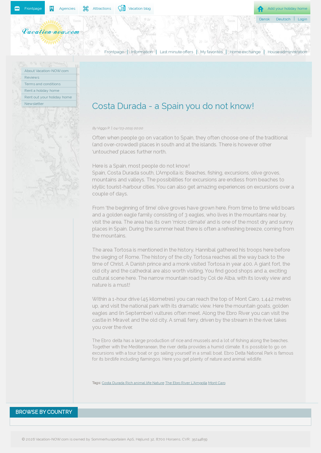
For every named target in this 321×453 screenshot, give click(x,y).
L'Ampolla (199, 383)
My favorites (211, 51)
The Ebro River (178, 383)
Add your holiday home (287, 8)
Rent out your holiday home (48, 97)
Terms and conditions (42, 84)
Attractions (102, 8)
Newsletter (34, 104)
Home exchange (245, 51)
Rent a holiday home (41, 90)
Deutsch (283, 19)
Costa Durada (113, 383)
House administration (287, 51)
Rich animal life (138, 383)
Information (142, 51)
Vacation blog (140, 8)
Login (302, 19)
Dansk (264, 19)
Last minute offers (176, 51)
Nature (158, 383)
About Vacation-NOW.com (46, 71)
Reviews (31, 77)
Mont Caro (216, 383)
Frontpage (114, 51)
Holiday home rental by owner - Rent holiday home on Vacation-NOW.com (51, 32)
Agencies (67, 8)
